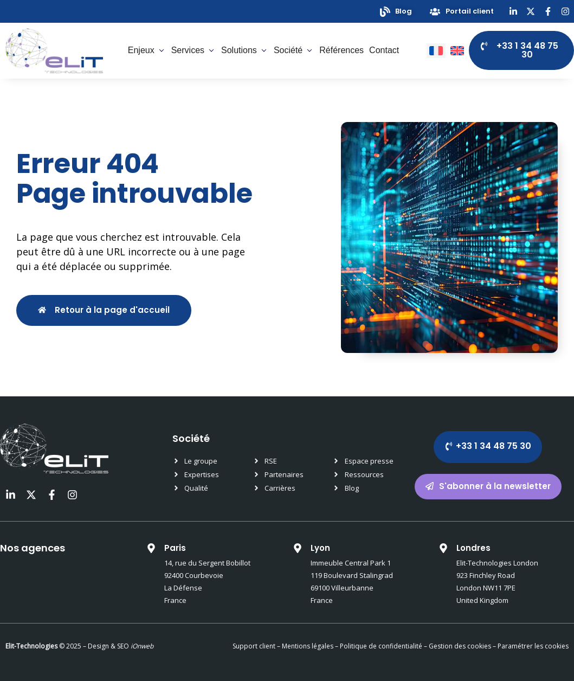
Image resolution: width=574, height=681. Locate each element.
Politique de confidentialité (380, 646)
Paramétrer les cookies (533, 646)
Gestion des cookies (460, 646)
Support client (254, 646)
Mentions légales (307, 646)
